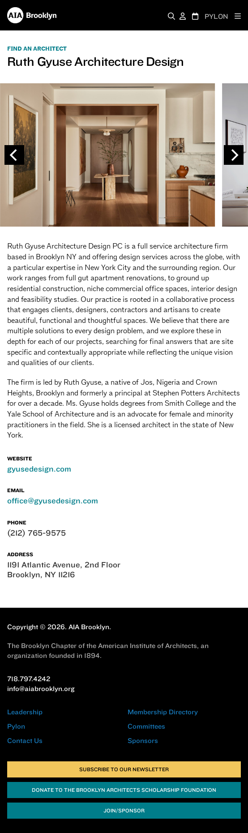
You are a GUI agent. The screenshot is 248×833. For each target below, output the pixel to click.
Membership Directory (163, 712)
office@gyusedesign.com (52, 500)
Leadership (25, 712)
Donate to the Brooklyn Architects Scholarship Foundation (124, 789)
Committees (146, 726)
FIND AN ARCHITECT (37, 49)
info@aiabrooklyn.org (40, 688)
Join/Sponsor (124, 810)
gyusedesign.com (39, 468)
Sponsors (143, 740)
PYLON (216, 16)
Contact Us (25, 740)
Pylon (16, 726)
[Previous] (14, 155)
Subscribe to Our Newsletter (124, 769)
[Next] (234, 155)
